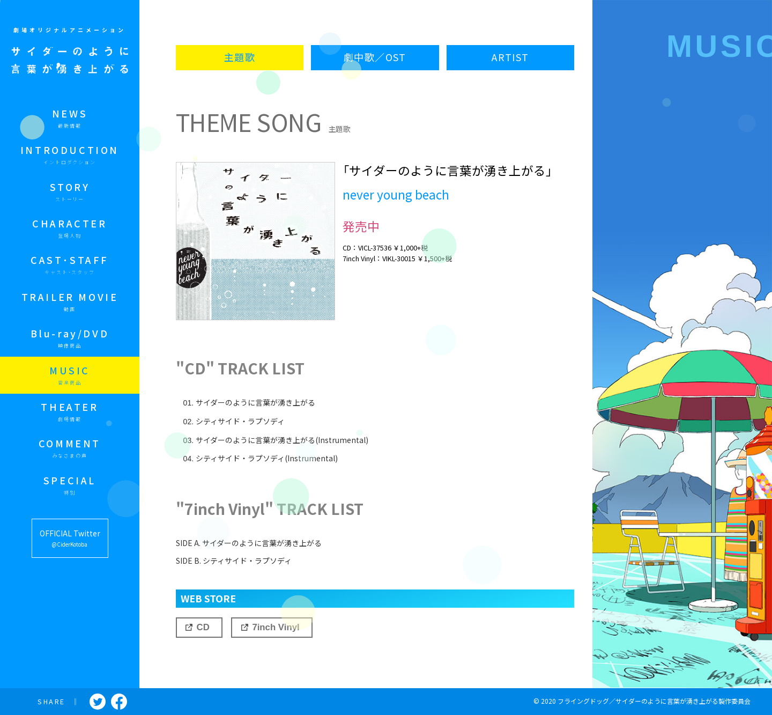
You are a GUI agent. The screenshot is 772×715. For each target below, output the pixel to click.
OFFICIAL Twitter (70, 539)
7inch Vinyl (275, 627)
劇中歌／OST (375, 57)
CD (203, 627)
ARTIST (510, 57)
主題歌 (239, 57)
